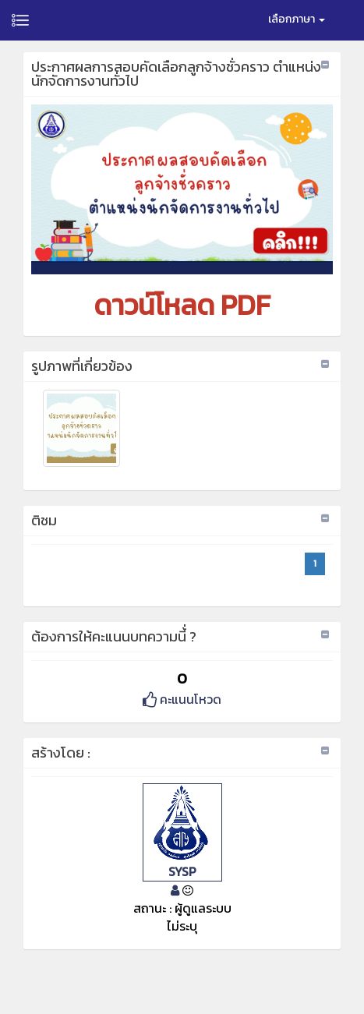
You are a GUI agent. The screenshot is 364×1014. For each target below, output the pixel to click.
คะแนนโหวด (182, 699)
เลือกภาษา (296, 19)
